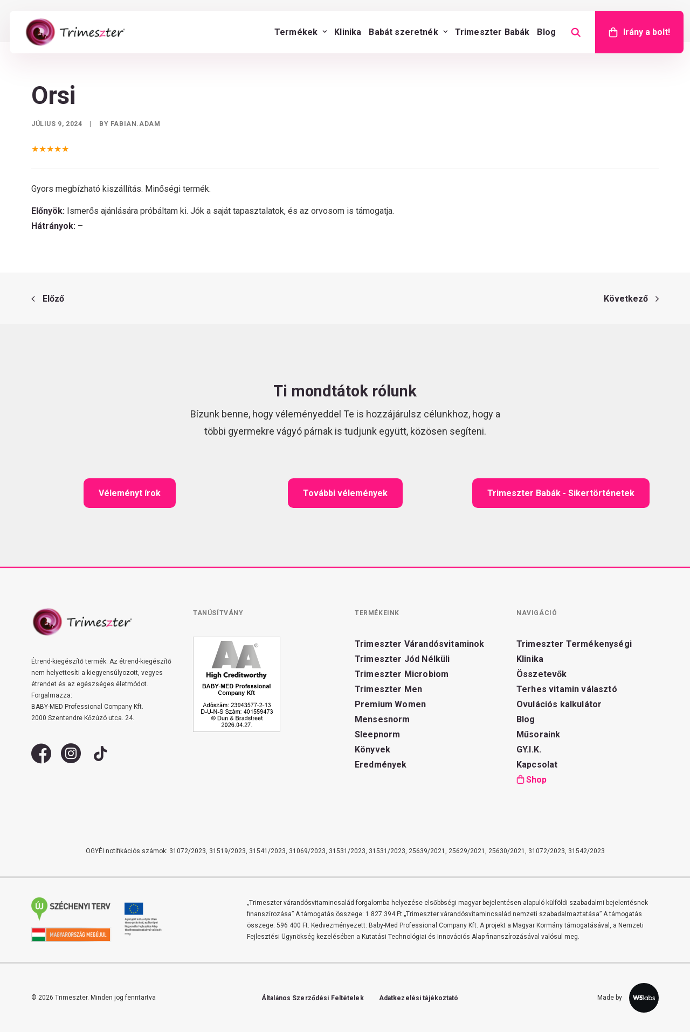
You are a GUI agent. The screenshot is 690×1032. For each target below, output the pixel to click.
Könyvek (372, 749)
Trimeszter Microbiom (401, 674)
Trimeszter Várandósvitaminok (419, 644)
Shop (536, 780)
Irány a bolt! (646, 32)
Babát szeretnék (408, 32)
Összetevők (541, 674)
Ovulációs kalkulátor (559, 704)
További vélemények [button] (345, 493)
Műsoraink (538, 734)
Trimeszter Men (388, 689)
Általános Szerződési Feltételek (312, 998)
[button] (41, 759)
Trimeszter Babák (492, 32)
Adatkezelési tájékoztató (419, 998)
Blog (546, 32)
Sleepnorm (377, 734)
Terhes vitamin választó (566, 689)
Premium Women (390, 704)
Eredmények (381, 764)
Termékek (300, 32)
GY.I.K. (528, 749)
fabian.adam (136, 124)
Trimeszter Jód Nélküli (402, 659)
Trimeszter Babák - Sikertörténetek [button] (560, 493)
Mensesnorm (382, 719)
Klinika (347, 32)
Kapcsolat (536, 764)
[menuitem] (300, 32)
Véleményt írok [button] (130, 493)
